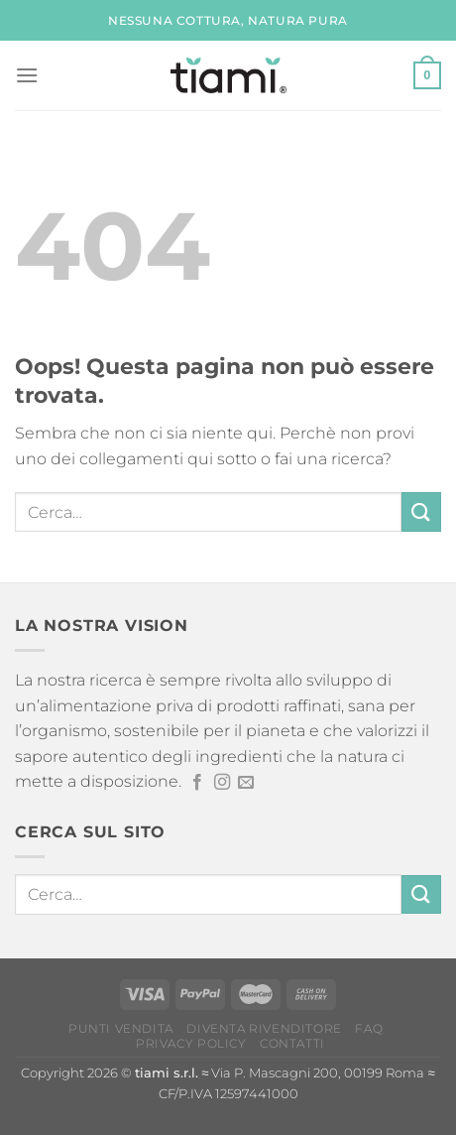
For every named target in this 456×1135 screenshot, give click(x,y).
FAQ (369, 1028)
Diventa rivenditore (264, 1028)
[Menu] (27, 75)
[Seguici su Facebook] (197, 783)
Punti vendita (120, 1028)
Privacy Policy (191, 1043)
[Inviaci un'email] (246, 783)
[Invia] (421, 511)
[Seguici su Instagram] (222, 783)
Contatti (292, 1043)
